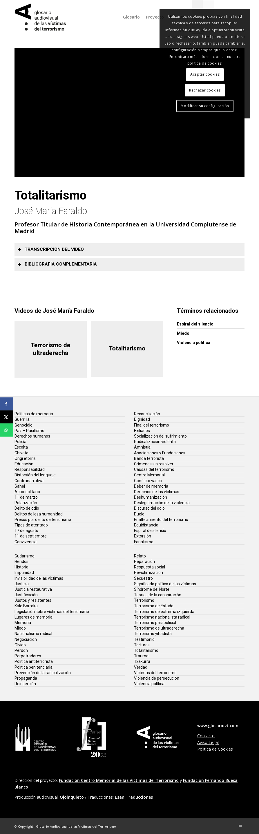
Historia (21, 567)
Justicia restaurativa (33, 589)
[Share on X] (6, 417)
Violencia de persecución (156, 678)
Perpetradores (28, 656)
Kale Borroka (26, 605)
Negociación (26, 639)
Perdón (21, 650)
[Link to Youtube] (240, 826)
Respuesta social (149, 567)
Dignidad (142, 419)
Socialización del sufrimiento (160, 436)
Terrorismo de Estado (153, 605)
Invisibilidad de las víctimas (39, 578)
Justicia (22, 583)
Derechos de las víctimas (156, 491)
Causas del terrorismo (154, 469)
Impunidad (24, 572)
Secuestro (143, 578)
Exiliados (142, 430)
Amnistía (142, 447)
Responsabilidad (30, 469)
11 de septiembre (31, 536)
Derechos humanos (32, 436)
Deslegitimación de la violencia (162, 502)
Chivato (21, 453)
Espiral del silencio (195, 324)
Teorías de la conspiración (157, 594)
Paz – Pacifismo (29, 430)
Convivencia (26, 541)
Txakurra (142, 661)
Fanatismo (143, 541)
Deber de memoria (151, 486)
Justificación (26, 594)
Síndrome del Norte (151, 589)
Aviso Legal (208, 742)
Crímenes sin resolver (153, 464)
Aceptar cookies (205, 74)
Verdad (140, 667)
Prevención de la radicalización (43, 672)
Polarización (26, 502)
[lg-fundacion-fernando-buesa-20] (91, 737)
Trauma (141, 656)
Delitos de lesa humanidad (39, 514)
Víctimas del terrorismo (155, 672)
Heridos (21, 561)
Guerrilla (22, 419)
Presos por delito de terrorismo (43, 519)
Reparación (144, 561)
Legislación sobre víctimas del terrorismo (52, 611)
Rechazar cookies (205, 90)
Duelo (139, 514)
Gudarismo (25, 556)
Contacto (206, 735)
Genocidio (23, 425)
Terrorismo (144, 600)
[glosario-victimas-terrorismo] (40, 17)
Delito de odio (27, 508)
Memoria (23, 622)
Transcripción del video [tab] (50, 249)
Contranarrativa (29, 480)
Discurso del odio (149, 508)
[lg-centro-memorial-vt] (36, 737)
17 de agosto (26, 530)
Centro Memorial (149, 475)
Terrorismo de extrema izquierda (164, 611)
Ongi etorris (25, 458)
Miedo (183, 333)
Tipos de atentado (31, 525)
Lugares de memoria (33, 617)
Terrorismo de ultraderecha (159, 628)
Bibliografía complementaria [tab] (57, 264)
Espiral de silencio (150, 530)
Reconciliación (147, 413)
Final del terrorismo (151, 425)
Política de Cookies (215, 749)
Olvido (20, 645)
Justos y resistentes (33, 600)
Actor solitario (27, 491)
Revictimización (148, 572)
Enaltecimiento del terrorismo (161, 519)
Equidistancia (146, 525)
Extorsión (142, 536)
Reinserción (25, 683)
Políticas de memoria (34, 413)
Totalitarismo (146, 650)
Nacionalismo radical (33, 633)
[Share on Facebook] (6, 404)
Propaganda (26, 678)
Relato (140, 556)
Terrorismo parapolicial (155, 622)
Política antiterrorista (34, 661)
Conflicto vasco (148, 480)
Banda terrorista (149, 458)
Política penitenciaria (33, 667)
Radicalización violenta (155, 441)
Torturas (142, 645)
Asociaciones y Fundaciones (159, 453)
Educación (24, 464)
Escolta (21, 447)
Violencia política (193, 342)
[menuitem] (131, 17)
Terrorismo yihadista (153, 633)
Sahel (20, 486)
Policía (20, 441)
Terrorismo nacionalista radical (162, 617)
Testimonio (144, 639)
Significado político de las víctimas (165, 583)
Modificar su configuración (205, 105)
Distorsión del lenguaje (35, 475)
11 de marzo (26, 497)
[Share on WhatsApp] (6, 430)
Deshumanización (150, 497)
